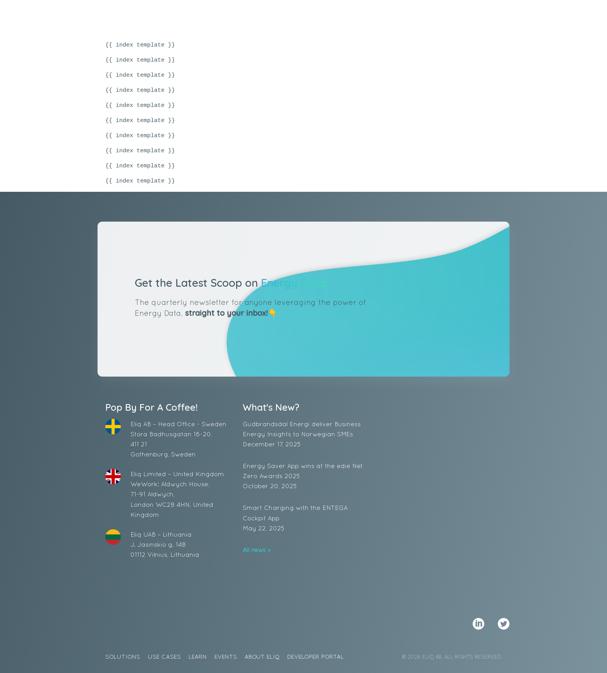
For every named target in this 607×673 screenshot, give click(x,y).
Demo (479, 17)
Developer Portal (315, 656)
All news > (257, 550)
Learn (349, 17)
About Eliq (425, 17)
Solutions (262, 17)
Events (383, 17)
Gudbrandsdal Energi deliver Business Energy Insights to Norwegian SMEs (304, 434)
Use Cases (310, 17)
